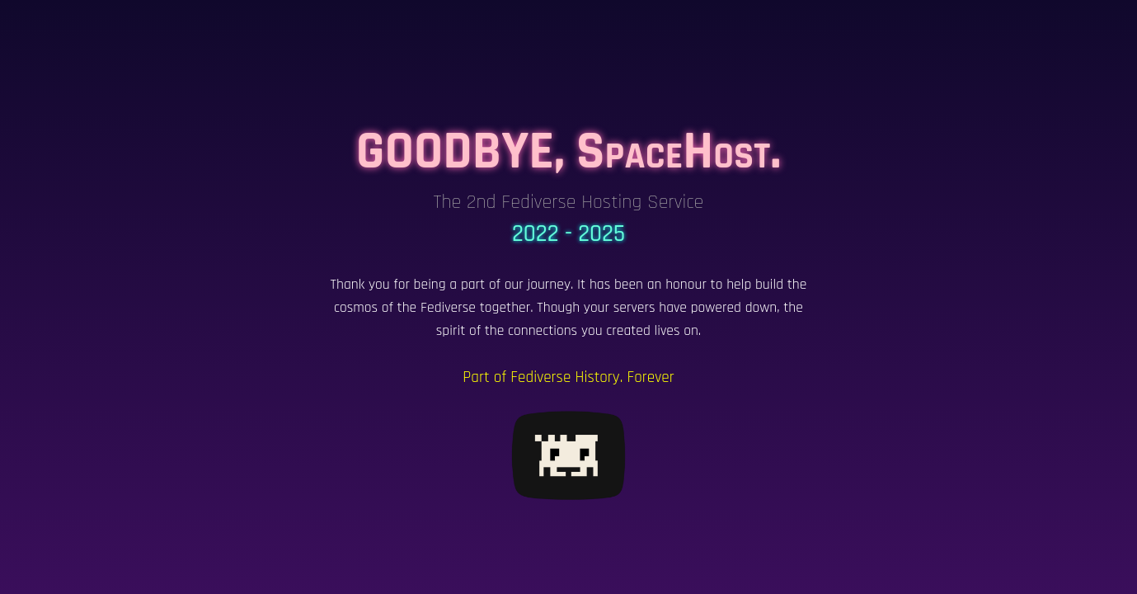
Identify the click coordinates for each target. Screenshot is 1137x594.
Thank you (360, 285)
